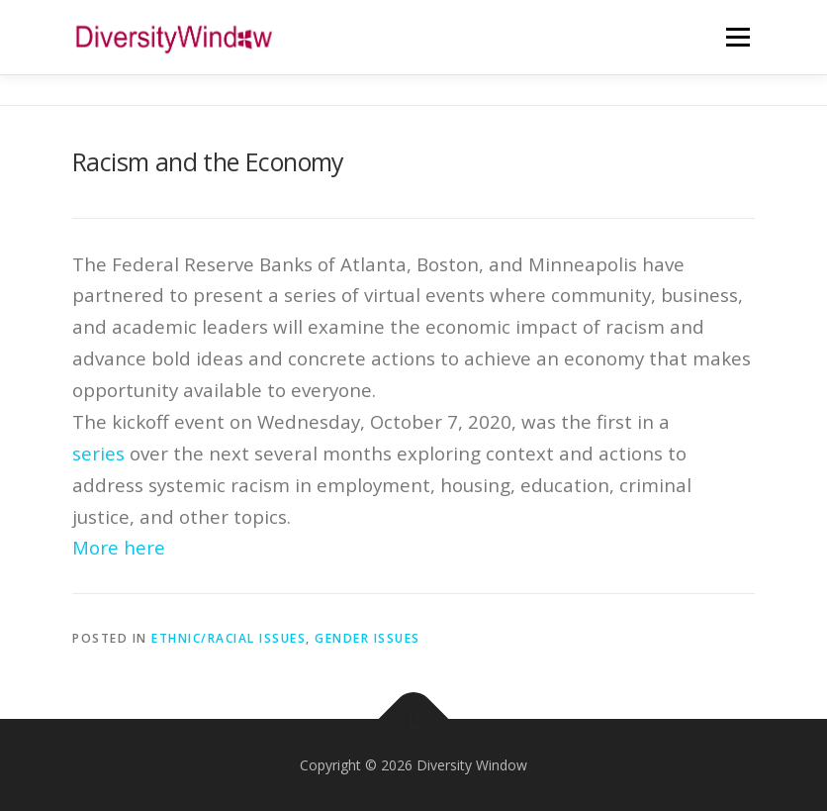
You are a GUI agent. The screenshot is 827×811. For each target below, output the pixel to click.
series (98, 453)
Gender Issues (367, 638)
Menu (737, 37)
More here (118, 547)
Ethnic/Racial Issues (228, 638)
